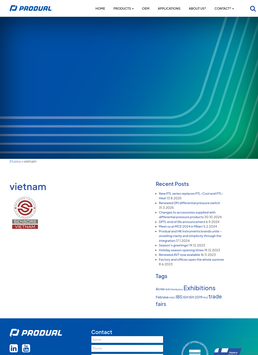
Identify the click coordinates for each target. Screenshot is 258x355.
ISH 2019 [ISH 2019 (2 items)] (195, 297)
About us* (197, 8)
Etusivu (15, 161)
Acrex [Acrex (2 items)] (160, 289)
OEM (145, 8)
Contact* (224, 8)
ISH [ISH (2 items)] (185, 297)
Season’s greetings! (174, 245)
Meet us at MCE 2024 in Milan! (181, 226)
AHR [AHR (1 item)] (167, 289)
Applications (169, 8)
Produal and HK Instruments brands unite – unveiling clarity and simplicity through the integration (190, 235)
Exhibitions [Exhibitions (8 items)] (200, 288)
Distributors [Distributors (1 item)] (176, 289)
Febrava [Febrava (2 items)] (162, 297)
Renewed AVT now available (179, 255)
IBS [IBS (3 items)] (179, 296)
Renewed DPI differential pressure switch (189, 203)
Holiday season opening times (181, 250)
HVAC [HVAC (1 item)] (172, 297)
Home (100, 8)
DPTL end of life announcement (182, 222)
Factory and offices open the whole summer (191, 259)
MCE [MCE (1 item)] (205, 297)
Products (124, 8)
